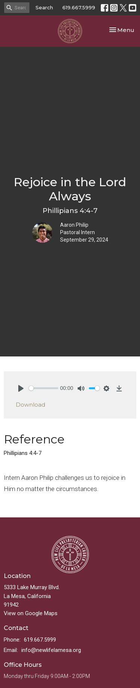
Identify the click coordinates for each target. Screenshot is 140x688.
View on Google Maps (30, 613)
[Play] (21, 388)
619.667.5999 (78, 7)
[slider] (43, 388)
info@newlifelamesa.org (51, 650)
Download (30, 404)
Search (44, 7)
